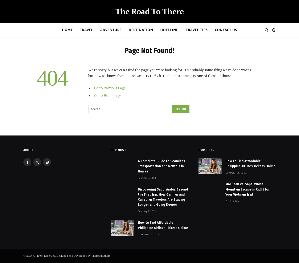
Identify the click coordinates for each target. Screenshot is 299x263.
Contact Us (226, 30)
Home (67, 30)
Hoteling (169, 30)
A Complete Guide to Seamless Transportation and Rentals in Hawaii (161, 166)
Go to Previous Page (110, 88)
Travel (86, 30)
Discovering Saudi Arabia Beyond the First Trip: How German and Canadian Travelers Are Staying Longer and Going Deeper (163, 197)
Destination (141, 30)
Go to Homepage (107, 95)
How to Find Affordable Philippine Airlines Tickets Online (163, 225)
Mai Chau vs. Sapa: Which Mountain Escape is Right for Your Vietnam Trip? (247, 189)
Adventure (111, 30)
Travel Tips (197, 30)
